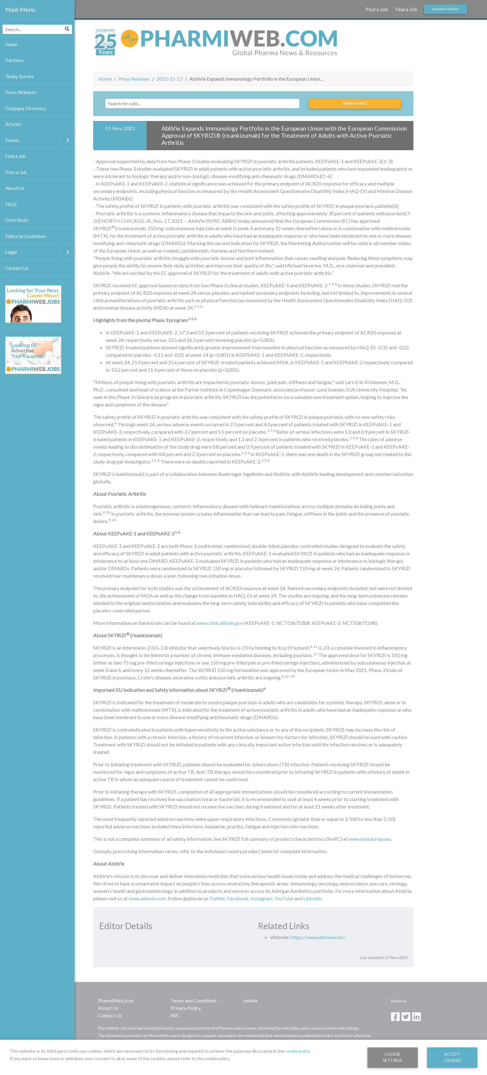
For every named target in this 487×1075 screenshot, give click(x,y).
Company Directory (25, 108)
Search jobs (355, 103)
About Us (108, 1008)
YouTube (284, 898)
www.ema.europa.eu (369, 839)
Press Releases (134, 79)
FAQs (11, 204)
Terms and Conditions (194, 1000)
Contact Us (110, 1015)
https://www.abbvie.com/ (318, 937)
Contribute (16, 220)
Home (105, 79)
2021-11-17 (170, 79)
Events (40, 140)
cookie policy (297, 1051)
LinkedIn (312, 898)
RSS (175, 1015)
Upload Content (445, 9)
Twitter (217, 898)
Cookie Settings (392, 1057)
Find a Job (406, 9)
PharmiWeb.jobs (116, 1000)
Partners (14, 60)
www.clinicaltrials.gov (219, 623)
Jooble (250, 1000)
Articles (13, 124)
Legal (40, 252)
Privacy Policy (186, 1008)
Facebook (238, 898)
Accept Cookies (452, 1057)
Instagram (261, 898)
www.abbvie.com (147, 898)
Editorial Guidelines (25, 236)
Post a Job (377, 9)
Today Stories (19, 76)
